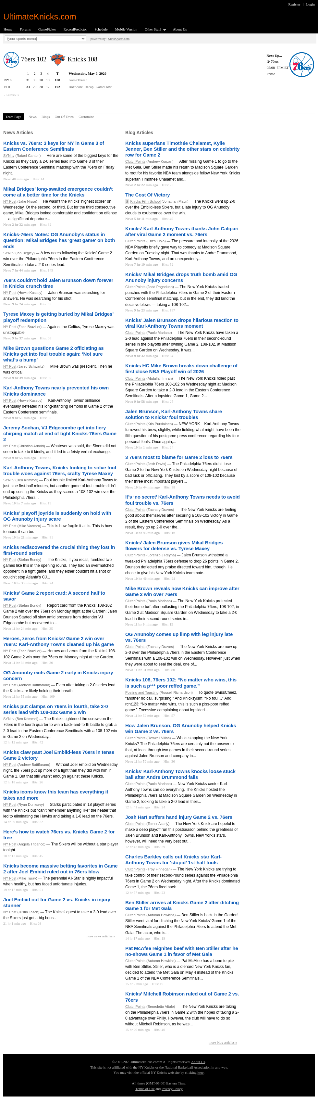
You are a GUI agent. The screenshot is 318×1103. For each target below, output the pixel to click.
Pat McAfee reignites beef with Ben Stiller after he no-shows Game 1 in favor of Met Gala (181, 951)
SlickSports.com (118, 39)
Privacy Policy (172, 1089)
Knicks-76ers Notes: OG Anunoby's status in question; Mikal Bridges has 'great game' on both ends (59, 240)
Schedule (101, 29)
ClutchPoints (135, 161)
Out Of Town (64, 117)
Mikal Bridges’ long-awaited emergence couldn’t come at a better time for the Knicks (58, 191)
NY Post (9, 201)
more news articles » (100, 936)
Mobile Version (126, 29)
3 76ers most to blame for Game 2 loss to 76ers (179, 457)
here (200, 1072)
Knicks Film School (145, 201)
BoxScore (76, 87)
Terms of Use (144, 1089)
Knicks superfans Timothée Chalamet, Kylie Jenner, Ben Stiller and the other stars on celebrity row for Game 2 (182, 149)
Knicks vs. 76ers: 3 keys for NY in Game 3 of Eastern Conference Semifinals (53, 146)
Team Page (13, 117)
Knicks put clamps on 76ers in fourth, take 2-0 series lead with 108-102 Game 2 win (55, 709)
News (33, 117)
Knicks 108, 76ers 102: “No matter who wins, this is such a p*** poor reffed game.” (181, 682)
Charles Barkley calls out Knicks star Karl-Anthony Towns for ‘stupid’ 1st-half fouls (173, 859)
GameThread (78, 80)
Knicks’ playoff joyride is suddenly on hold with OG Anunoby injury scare (57, 516)
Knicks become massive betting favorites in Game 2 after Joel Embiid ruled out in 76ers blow (60, 868)
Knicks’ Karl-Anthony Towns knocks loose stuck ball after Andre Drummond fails (180, 774)
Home (8, 29)
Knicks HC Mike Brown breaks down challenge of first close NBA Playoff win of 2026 (181, 368)
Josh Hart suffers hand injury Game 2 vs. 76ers (178, 817)
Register (294, 4)
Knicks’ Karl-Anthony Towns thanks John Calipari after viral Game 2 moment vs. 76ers (181, 231)
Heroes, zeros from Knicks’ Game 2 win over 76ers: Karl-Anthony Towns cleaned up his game (58, 641)
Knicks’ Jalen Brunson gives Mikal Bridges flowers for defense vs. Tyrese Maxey (174, 545)
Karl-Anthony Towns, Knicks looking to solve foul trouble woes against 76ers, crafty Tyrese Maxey (59, 470)
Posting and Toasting (141, 692)
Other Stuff (153, 29)
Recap (89, 87)
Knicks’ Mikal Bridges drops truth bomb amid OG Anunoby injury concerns (181, 277)
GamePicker (47, 29)
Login (310, 4)
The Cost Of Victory (147, 194)
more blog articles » (223, 1042)
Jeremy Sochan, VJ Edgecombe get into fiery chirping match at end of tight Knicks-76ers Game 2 (59, 433)
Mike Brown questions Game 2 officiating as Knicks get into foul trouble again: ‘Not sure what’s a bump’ (53, 353)
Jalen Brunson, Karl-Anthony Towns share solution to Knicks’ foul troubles (173, 414)
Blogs (46, 117)
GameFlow (104, 87)
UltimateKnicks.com (39, 16)
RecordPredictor (75, 29)
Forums (25, 29)
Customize (86, 117)
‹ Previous (11, 95)
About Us (180, 29)
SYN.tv (8, 156)
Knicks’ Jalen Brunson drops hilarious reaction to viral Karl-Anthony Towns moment (181, 323)
